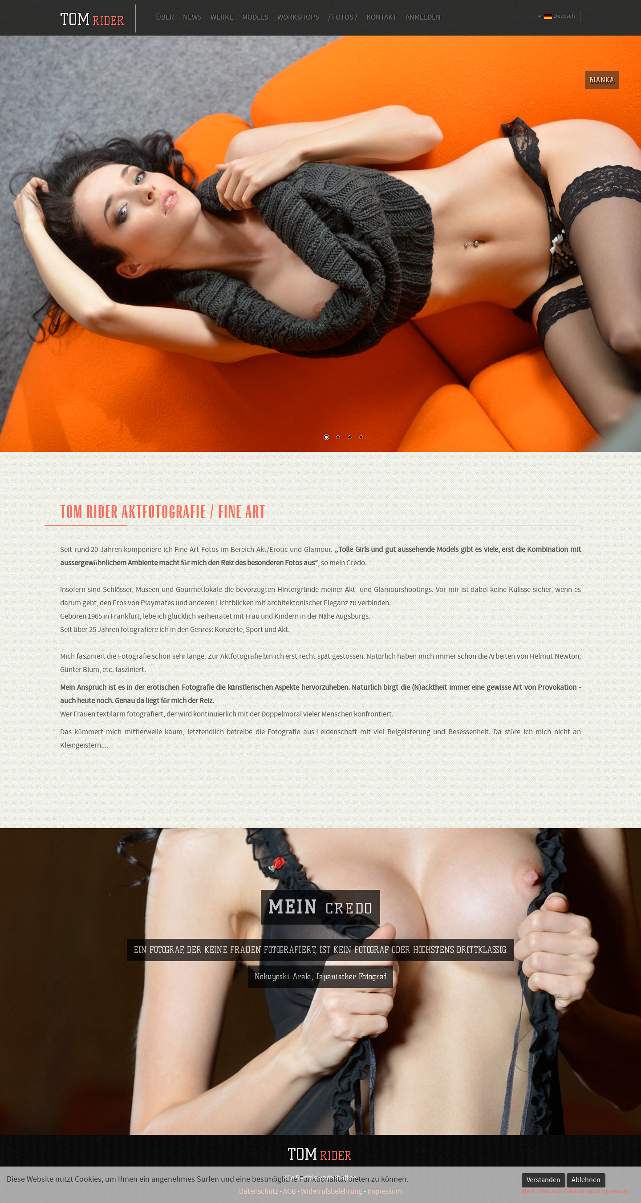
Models (255, 18)
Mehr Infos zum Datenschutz (559, 1191)
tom (92, 19)
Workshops (298, 18)
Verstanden (543, 1180)
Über (165, 18)
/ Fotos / (342, 18)
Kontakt (381, 18)
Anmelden (423, 18)
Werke (222, 18)
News (192, 18)
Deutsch (556, 16)
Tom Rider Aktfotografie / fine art (163, 512)
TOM (320, 1154)
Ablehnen (586, 1180)
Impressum (614, 1191)
